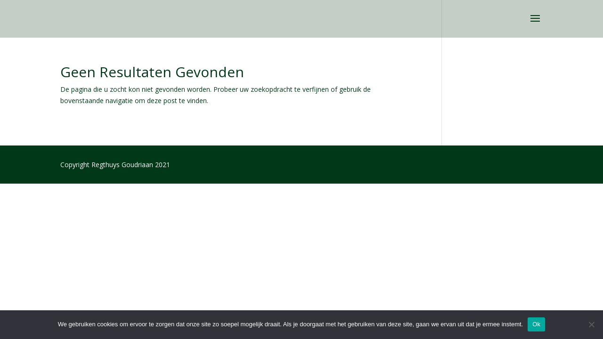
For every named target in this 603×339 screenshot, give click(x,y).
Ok (536, 324)
